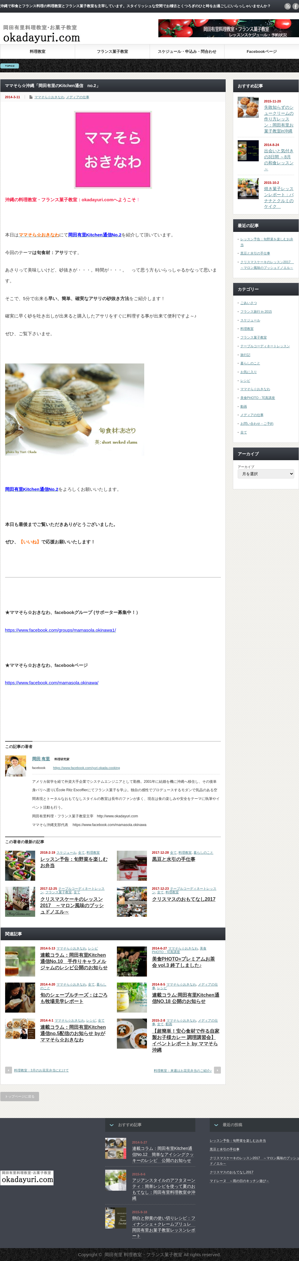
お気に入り (248, 372)
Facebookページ (262, 51)
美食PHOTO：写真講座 (179, 950)
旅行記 (245, 355)
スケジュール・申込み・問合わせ (187, 51)
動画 (169, 1024)
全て (81, 852)
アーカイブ (246, 467)
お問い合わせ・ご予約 (256, 423)
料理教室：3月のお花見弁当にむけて (41, 1070)
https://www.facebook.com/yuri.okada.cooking (86, 768)
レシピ (93, 948)
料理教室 (37, 51)
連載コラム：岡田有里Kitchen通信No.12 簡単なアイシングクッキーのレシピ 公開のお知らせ (163, 1154)
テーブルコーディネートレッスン (265, 346)
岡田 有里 (41, 758)
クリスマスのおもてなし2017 (184, 899)
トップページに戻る (20, 1096)
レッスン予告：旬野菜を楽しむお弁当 (238, 1140)
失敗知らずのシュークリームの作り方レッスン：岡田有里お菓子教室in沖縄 (279, 119)
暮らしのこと (203, 852)
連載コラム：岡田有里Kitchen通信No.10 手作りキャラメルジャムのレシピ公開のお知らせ (74, 961)
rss (287, 6)
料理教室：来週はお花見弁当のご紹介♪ (183, 1070)
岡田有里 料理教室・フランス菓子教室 (143, 1254)
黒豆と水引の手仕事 (173, 859)
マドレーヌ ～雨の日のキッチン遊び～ (239, 1181)
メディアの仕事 (77, 97)
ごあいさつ (248, 303)
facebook (295, 6)
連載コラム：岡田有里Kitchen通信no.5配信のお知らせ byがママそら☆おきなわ (73, 1033)
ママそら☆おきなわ (49, 97)
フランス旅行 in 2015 (256, 311)
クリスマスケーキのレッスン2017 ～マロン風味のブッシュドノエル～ (72, 905)
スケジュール (66, 852)
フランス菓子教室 (112, 51)
